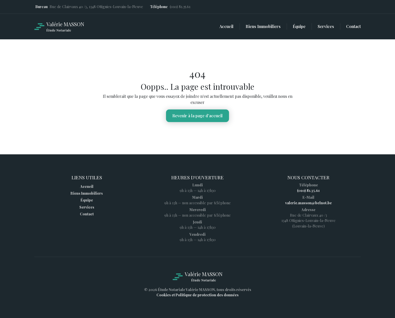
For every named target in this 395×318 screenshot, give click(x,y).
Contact (87, 213)
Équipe (87, 200)
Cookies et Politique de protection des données (197, 294)
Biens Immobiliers (87, 193)
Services (86, 207)
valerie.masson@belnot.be (308, 202)
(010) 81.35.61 (308, 190)
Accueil (86, 186)
